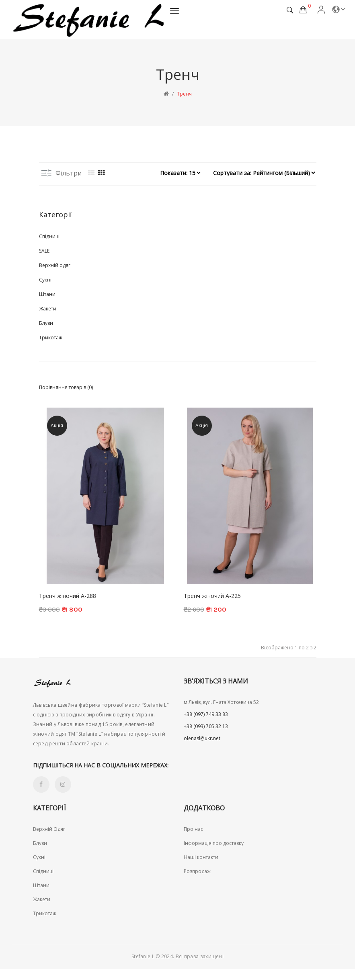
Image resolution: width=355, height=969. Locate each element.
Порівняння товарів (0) (66, 387)
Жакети (47, 308)
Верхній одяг (54, 265)
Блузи (46, 323)
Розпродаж (197, 871)
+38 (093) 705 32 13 (206, 726)
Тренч (184, 93)
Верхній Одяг (49, 829)
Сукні (45, 279)
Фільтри (61, 173)
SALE (44, 250)
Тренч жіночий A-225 (212, 596)
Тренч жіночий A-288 (67, 596)
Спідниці (49, 236)
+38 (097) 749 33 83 (206, 714)
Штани (47, 294)
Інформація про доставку (214, 843)
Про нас (193, 829)
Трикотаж (50, 337)
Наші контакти (201, 857)
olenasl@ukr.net (202, 738)
